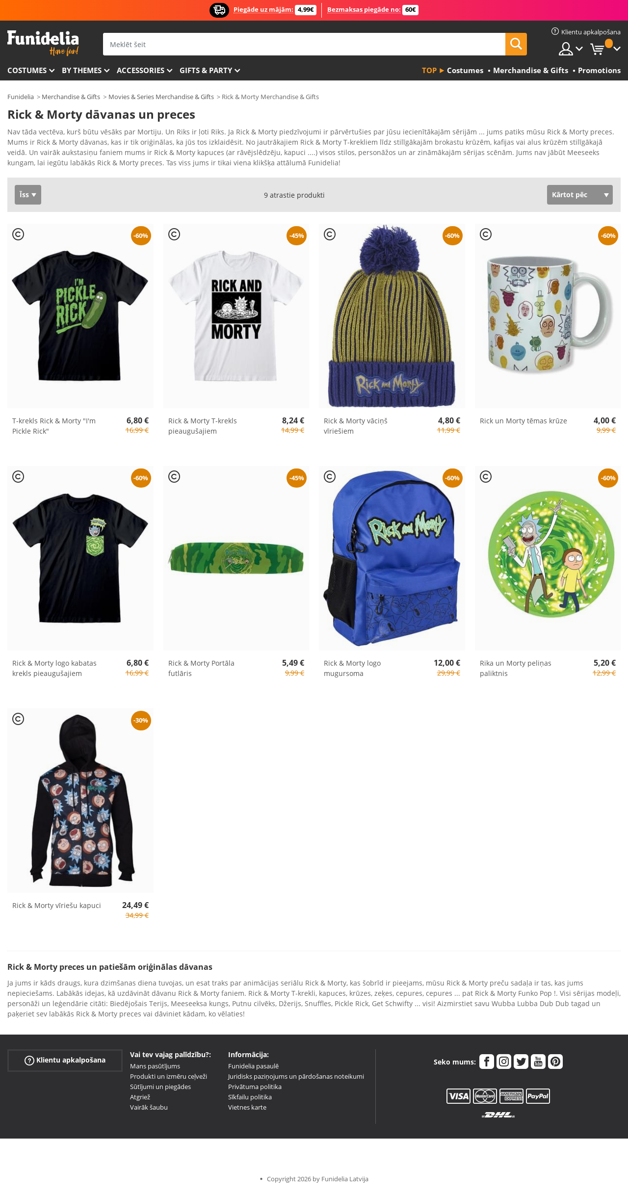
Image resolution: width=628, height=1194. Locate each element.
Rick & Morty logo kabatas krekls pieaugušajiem (54, 668)
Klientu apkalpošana (65, 1060)
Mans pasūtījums (155, 1066)
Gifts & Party (206, 70)
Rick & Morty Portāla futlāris (201, 668)
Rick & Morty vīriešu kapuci (56, 905)
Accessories (140, 70)
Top (429, 70)
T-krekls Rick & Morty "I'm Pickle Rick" (54, 426)
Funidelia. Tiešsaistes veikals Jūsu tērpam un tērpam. (42, 43)
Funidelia (20, 96)
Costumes (27, 70)
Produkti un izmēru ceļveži (168, 1076)
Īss (24, 194)
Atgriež (140, 1096)
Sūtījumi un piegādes (160, 1086)
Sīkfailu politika (250, 1096)
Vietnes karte (247, 1107)
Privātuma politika (255, 1086)
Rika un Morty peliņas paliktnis (515, 668)
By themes (82, 70)
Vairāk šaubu (149, 1107)
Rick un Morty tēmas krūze (523, 420)
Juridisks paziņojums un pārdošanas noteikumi (296, 1076)
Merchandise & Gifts (71, 96)
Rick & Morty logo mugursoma (352, 668)
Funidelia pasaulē (253, 1066)
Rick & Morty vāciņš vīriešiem (356, 426)
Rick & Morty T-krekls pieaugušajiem (202, 426)
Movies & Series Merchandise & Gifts (161, 96)
